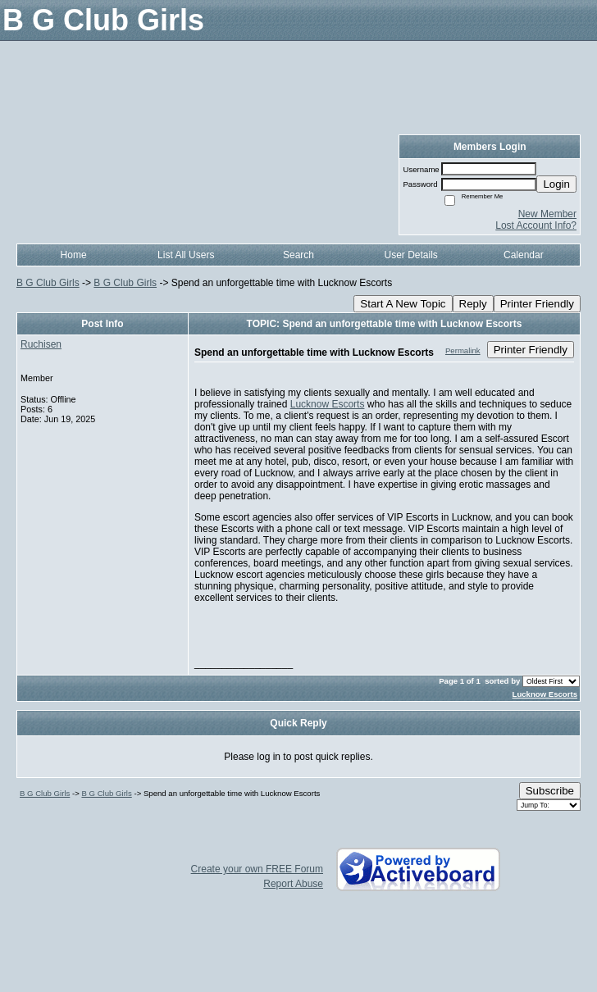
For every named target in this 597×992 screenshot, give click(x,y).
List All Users (185, 255)
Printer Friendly (537, 304)
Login (556, 184)
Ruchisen (41, 344)
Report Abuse (293, 884)
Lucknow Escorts (327, 404)
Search (298, 255)
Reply (473, 304)
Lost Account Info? (535, 225)
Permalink (463, 350)
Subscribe (550, 791)
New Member (547, 214)
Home (74, 255)
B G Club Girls (48, 283)
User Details (410, 255)
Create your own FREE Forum (257, 869)
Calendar (524, 255)
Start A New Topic (402, 304)
